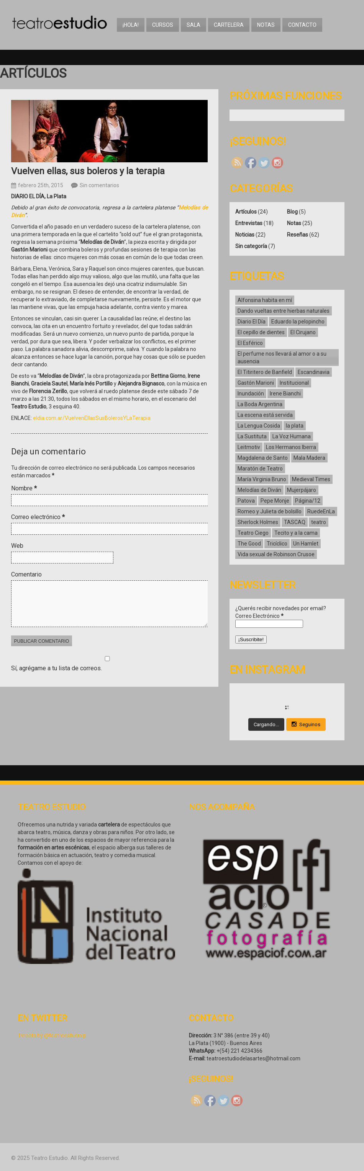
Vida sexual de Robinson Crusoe (276, 554)
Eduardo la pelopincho (298, 321)
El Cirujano (303, 332)
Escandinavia (314, 372)
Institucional (294, 383)
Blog (292, 212)
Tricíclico (277, 544)
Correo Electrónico (259, 616)
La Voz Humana (291, 436)
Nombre (24, 488)
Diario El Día (252, 321)
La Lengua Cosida (259, 426)
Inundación (251, 393)
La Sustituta (252, 436)
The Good (249, 544)
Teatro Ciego (253, 533)
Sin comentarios (99, 185)
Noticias (244, 235)
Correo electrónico (38, 517)
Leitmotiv (249, 447)
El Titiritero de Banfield (265, 372)
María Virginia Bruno (262, 479)
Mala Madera (309, 458)
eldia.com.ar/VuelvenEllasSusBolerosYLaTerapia (92, 418)
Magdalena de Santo (263, 458)
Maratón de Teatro (260, 468)
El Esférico (250, 343)
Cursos (162, 25)
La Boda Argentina (260, 404)
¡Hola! (131, 25)
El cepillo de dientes (261, 332)
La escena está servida (265, 415)
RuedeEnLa (321, 511)
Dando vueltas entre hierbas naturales (284, 311)
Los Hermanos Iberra (291, 447)
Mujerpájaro (301, 490)
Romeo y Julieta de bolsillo (270, 511)
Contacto (302, 25)
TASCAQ (294, 522)
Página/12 (307, 501)
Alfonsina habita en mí (265, 300)
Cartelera (229, 25)
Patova (246, 501)
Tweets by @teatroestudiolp (52, 1035)
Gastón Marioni (256, 383)
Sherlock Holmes (258, 522)
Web (17, 545)
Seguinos (306, 724)
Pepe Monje (275, 501)
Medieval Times (311, 479)
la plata (294, 426)
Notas (266, 25)
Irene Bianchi (285, 393)
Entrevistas (248, 223)
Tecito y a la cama (296, 533)
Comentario (26, 574)
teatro (318, 522)
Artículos (246, 212)
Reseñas (297, 235)
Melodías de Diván (259, 490)
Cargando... (266, 724)
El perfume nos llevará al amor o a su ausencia (282, 357)
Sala (193, 25)
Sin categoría (251, 246)
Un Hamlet (305, 544)
